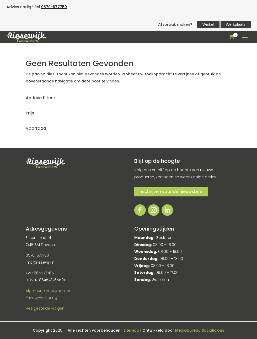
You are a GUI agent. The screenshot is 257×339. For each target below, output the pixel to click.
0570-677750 (54, 6)
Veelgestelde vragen (45, 308)
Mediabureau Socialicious (199, 330)
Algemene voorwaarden (48, 290)
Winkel (208, 24)
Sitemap (132, 330)
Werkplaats (235, 24)
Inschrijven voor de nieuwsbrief (171, 192)
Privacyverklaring (41, 297)
